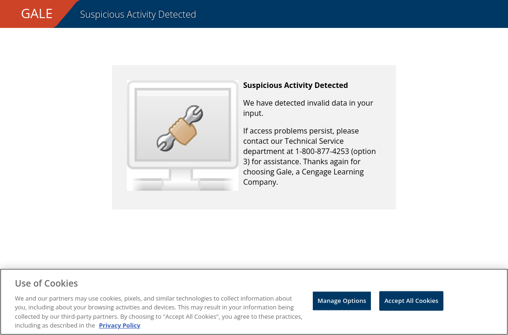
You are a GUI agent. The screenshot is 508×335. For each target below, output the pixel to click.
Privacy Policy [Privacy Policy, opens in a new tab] (119, 325)
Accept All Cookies (411, 300)
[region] (254, 301)
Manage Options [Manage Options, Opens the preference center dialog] (341, 300)
